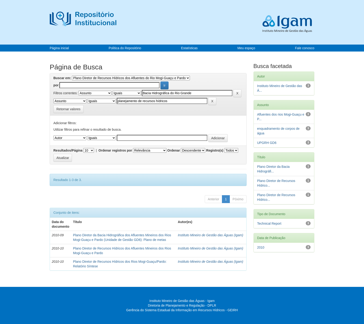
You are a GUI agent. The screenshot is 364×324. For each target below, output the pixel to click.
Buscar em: (62, 78)
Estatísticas (189, 48)
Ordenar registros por (115, 150)
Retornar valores (68, 109)
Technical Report (269, 223)
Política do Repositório (125, 48)
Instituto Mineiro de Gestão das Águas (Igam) (210, 235)
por (56, 85)
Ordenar (173, 150)
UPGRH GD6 (266, 143)
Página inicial (59, 48)
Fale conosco (304, 48)
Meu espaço (246, 48)
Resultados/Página (67, 150)
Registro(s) (214, 150)
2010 (260, 247)
